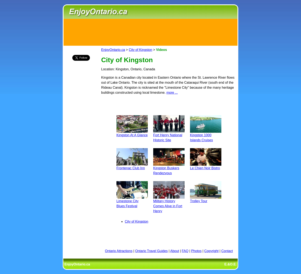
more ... (172, 92)
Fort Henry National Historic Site (169, 135)
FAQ (185, 251)
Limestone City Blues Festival (132, 201)
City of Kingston (140, 50)
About (174, 251)
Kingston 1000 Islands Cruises (205, 135)
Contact (227, 251)
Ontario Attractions (119, 251)
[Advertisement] (150, 31)
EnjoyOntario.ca (113, 50)
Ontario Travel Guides (151, 251)
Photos (196, 251)
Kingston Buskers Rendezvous (169, 168)
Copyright (211, 251)
